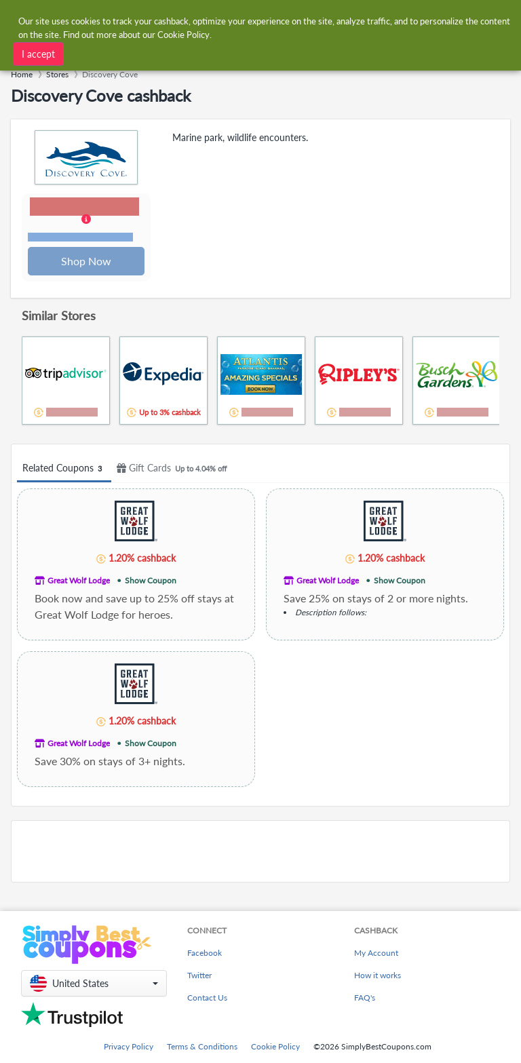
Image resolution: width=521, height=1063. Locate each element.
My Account (376, 953)
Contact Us (207, 997)
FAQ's (364, 997)
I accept (38, 54)
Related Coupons (64, 469)
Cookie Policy (275, 1046)
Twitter (199, 975)
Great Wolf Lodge (78, 582)
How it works (377, 975)
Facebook (204, 953)
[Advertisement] (260, 852)
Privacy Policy (128, 1046)
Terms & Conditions (202, 1046)
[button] (86, 221)
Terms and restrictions (80, 237)
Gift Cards (174, 469)
